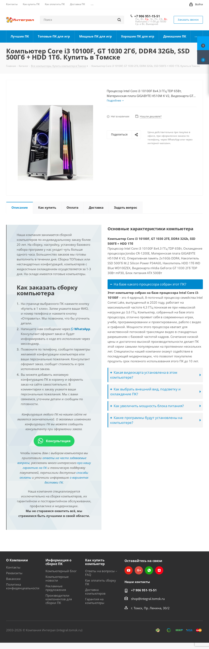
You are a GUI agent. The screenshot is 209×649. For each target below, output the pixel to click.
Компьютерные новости (57, 578)
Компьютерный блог (61, 571)
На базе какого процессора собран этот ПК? (148, 284)
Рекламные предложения (56, 588)
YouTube (129, 570)
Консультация (54, 441)
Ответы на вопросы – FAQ (101, 573)
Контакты (13, 567)
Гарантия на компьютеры (94, 601)
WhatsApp (80, 329)
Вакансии (13, 579)
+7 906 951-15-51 (147, 16)
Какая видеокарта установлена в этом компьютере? (143, 375)
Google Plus (139, 570)
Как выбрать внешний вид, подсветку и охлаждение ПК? (145, 391)
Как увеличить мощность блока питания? (147, 405)
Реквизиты (14, 573)
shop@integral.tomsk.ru (148, 599)
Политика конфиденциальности (22, 586)
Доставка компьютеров (95, 591)
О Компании (17, 560)
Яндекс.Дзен (159, 570)
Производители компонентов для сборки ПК (59, 599)
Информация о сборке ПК (58, 562)
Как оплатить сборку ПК (100, 582)
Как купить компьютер (95, 562)
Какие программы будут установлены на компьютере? (146, 420)
